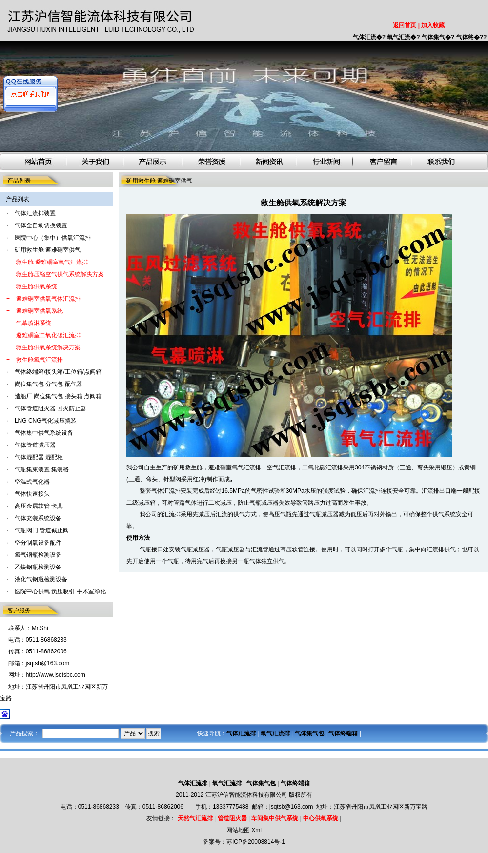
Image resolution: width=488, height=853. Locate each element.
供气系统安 (447, 514)
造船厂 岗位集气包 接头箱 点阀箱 (58, 396)
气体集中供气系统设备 (44, 432)
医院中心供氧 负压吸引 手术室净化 (60, 591)
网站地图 (238, 830)
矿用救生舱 (188, 467)
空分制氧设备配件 (38, 542)
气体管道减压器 (35, 445)
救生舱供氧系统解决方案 (48, 347)
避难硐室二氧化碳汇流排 (48, 335)
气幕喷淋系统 (33, 323)
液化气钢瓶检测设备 (41, 579)
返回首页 (404, 25)
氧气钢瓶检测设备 (38, 554)
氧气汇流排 (246, 467)
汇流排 (172, 514)
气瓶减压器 (195, 549)
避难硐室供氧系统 (39, 310)
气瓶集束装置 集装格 (42, 469)
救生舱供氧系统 (36, 286)
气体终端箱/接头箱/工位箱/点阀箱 (58, 371)
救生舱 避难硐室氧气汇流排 (52, 262)
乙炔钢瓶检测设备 (38, 567)
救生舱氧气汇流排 (39, 359)
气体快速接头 (32, 493)
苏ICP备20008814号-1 (255, 841)
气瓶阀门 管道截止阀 (42, 530)
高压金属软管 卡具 (39, 506)
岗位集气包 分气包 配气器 (48, 384)
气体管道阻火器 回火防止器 (50, 408)
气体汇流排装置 (35, 213)
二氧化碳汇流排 (322, 467)
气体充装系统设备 (38, 518)
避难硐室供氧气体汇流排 (48, 298)
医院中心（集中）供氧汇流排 (53, 237)
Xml (256, 830)
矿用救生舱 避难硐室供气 (48, 249)
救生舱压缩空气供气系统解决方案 (60, 274)
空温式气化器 (32, 481)
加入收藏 (433, 25)
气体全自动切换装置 (41, 225)
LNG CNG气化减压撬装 (46, 420)
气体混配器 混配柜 (39, 457)
